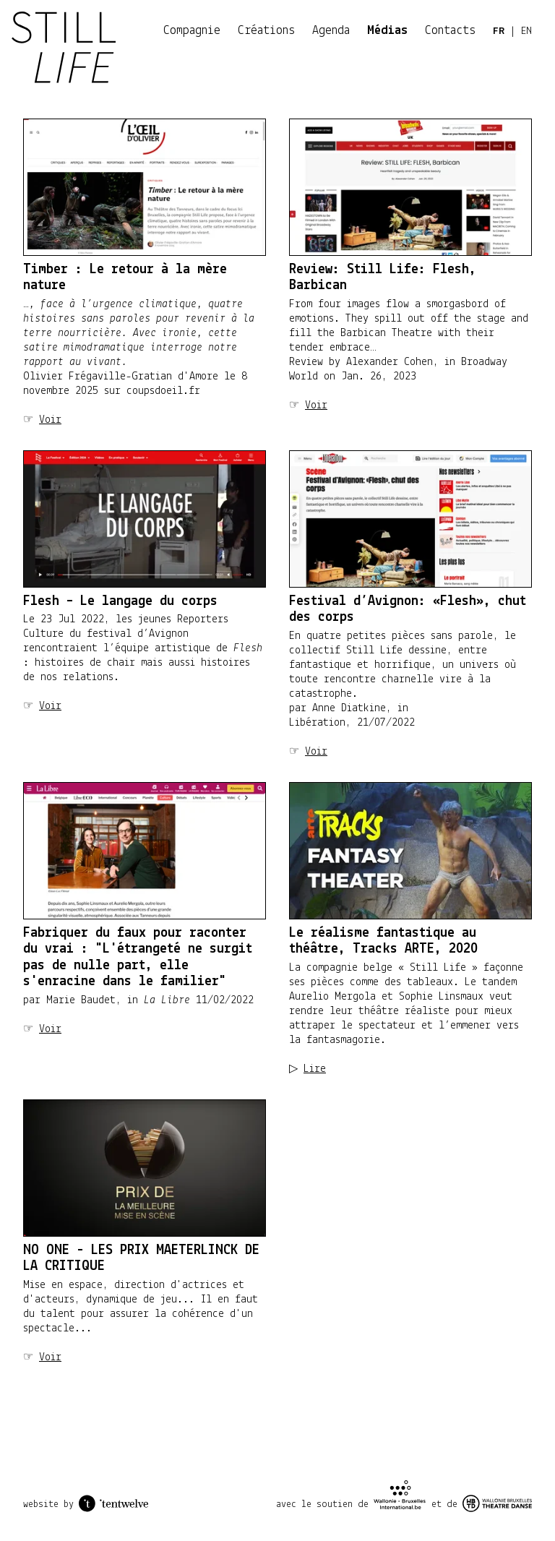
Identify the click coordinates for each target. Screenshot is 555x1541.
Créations (266, 31)
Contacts (450, 31)
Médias (387, 31)
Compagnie (191, 31)
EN (526, 31)
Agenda (331, 31)
